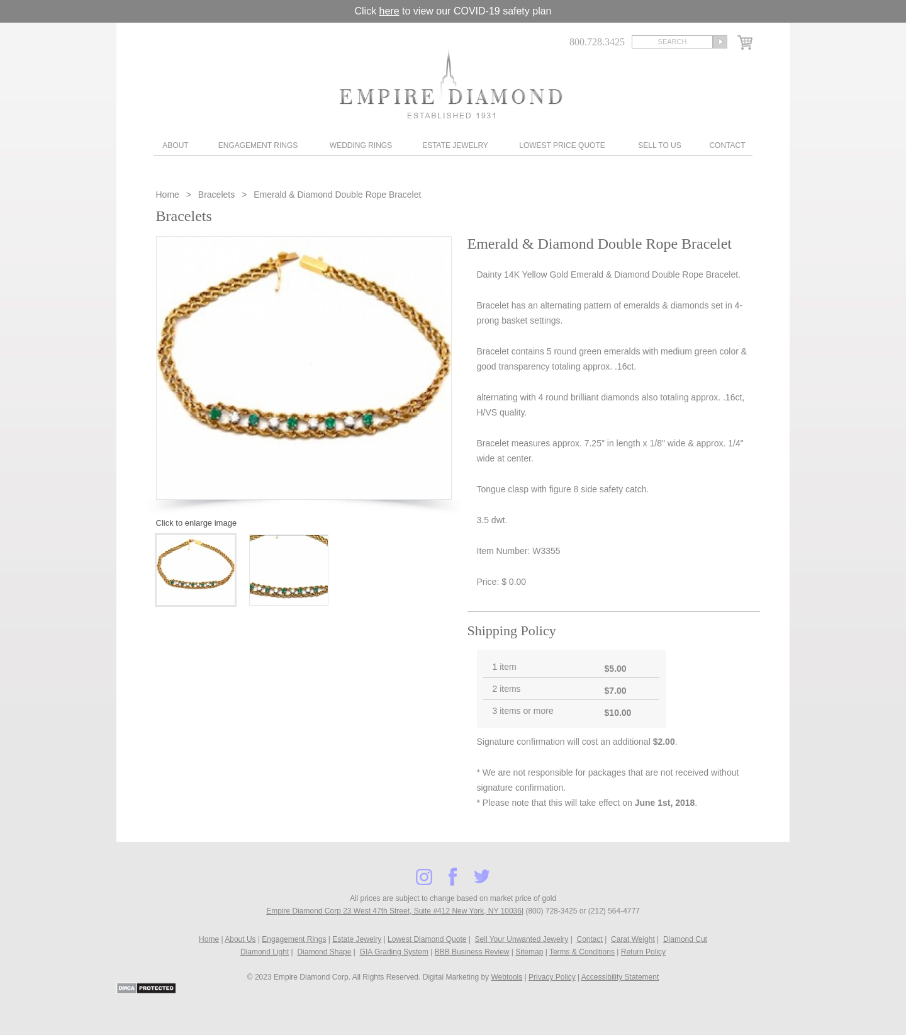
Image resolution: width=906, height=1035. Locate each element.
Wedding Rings (361, 145)
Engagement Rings (258, 145)
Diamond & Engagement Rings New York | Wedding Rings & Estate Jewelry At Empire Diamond (450, 83)
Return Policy (643, 951)
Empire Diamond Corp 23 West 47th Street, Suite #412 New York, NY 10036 (394, 911)
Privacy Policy (552, 977)
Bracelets (216, 194)
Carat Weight (633, 939)
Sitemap (529, 951)
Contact (727, 145)
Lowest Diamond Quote (427, 939)
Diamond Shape (324, 951)
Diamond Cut (685, 939)
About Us (240, 939)
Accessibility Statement (620, 977)
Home (169, 194)
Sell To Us (659, 145)
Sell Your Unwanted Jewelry (522, 939)
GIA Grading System (394, 951)
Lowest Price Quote (562, 145)
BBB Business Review (472, 951)
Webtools (506, 977)
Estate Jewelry (455, 145)
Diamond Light (264, 951)
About (175, 145)
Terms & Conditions (582, 951)
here (389, 11)
